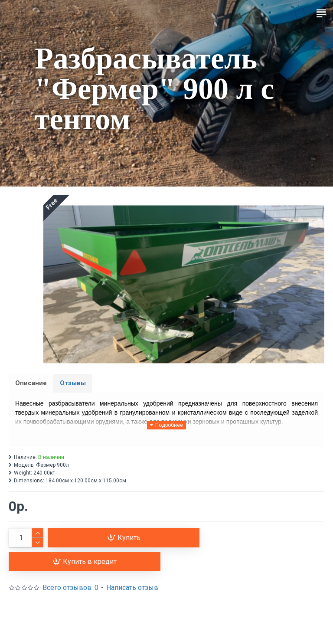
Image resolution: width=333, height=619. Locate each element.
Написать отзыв (132, 587)
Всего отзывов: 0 (70, 587)
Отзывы (73, 383)
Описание (31, 383)
